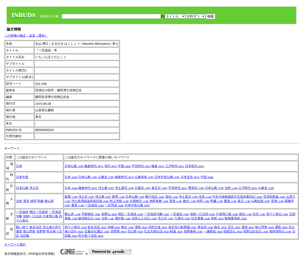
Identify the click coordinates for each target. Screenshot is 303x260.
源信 (171, 196)
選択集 (123, 218)
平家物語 (90, 214)
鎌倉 (157, 166)
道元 (243, 201)
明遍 (40, 201)
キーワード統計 (15, 244)
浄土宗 (34, 188)
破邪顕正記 (89, 218)
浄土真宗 (124, 188)
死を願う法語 (90, 235)
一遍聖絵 (213, 231)
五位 (234, 227)
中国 (124, 166)
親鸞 (71, 196)
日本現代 (194, 166)
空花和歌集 (274, 196)
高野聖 (41, 231)
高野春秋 (193, 231)
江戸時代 (174, 166)
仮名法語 (35, 227)
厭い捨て (22, 227)
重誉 (77, 205)
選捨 (19, 231)
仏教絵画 (260, 201)
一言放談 (94, 205)
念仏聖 (135, 231)
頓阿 (33, 201)
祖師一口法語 (32, 216)
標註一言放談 (38, 212)
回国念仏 (232, 231)
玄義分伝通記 (97, 231)
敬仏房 (49, 201)
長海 (277, 201)
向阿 (202, 201)
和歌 (217, 218)
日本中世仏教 (167, 177)
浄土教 (106, 188)
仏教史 (106, 177)
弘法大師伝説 (156, 231)
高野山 (109, 214)
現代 (110, 166)
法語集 (24, 235)
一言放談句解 (156, 214)
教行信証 (154, 196)
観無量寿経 (236, 218)
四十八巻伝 (277, 214)
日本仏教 (74, 166)
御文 (127, 227)
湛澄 (26, 201)
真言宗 (159, 188)
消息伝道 (157, 227)
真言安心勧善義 (182, 227)
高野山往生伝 (255, 231)
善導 (118, 196)
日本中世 (22, 177)
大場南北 (139, 201)
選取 (281, 227)
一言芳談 (114, 205)
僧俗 (141, 227)
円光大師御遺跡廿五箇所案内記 (237, 196)
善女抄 (205, 227)
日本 (19, 166)
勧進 (176, 231)
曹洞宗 (196, 188)
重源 (230, 201)
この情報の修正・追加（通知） (26, 35)
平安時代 (141, 166)
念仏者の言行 (52, 227)
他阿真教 (159, 201)
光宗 (258, 214)
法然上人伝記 (144, 218)
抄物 (114, 227)
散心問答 (29, 231)
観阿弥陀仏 (280, 231)
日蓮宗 (143, 188)
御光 (189, 201)
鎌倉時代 (93, 166)
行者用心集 (50, 216)
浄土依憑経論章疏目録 (90, 201)
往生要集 (200, 218)
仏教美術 (144, 177)
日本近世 (190, 177)
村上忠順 (119, 201)
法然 (231, 188)
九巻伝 (182, 218)
